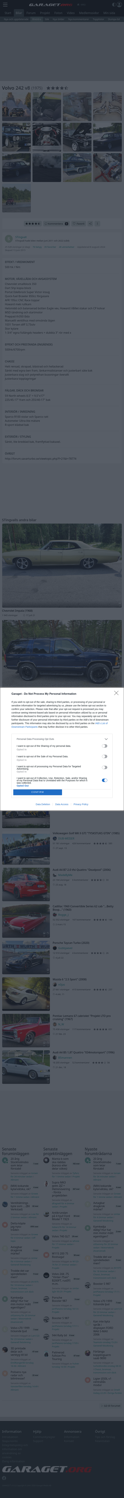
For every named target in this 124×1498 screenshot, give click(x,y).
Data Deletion (43, 804)
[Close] (117, 694)
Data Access (61, 804)
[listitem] (62, 739)
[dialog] (62, 749)
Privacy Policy (81, 804)
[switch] (104, 746)
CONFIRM (37, 792)
